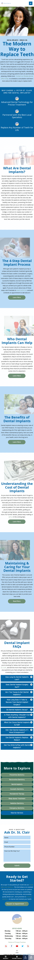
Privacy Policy (27, 954)
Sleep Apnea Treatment (17, 799)
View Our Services (17, 813)
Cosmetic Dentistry (17, 789)
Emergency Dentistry (17, 808)
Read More (17, 601)
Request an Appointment (17, 904)
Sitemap (19, 954)
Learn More (17, 297)
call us (10, 517)
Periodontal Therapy (17, 794)
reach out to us (22, 290)
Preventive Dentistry (17, 775)
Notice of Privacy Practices (17, 942)
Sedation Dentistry (17, 803)
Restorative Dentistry (17, 780)
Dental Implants (17, 784)
